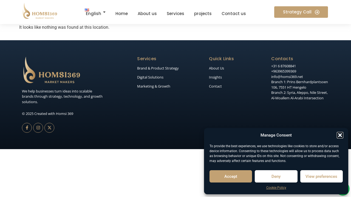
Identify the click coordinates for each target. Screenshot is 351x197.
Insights (215, 77)
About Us (216, 68)
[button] (340, 135)
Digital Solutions (150, 77)
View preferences (321, 176)
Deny (276, 176)
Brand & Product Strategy (158, 68)
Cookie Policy (276, 188)
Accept (230, 176)
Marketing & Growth (153, 86)
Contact (215, 86)
